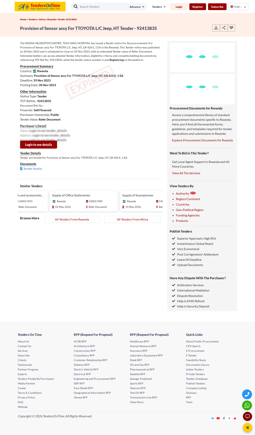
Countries (182, 204)
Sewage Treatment (141, 378)
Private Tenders (195, 374)
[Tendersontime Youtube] (218, 418)
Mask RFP (136, 360)
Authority (186, 193)
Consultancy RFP (84, 355)
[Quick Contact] (247, 394)
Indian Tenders (195, 369)
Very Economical (185, 249)
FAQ (20, 402)
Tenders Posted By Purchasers (36, 378)
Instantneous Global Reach (192, 243)
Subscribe (217, 6)
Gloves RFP (81, 397)
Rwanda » (52, 19)
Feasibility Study (196, 360)
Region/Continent (188, 199)
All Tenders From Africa (132, 219)
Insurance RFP (138, 350)
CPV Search (193, 346)
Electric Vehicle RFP (86, 369)
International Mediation (190, 290)
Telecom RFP (138, 388)
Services (23, 350)
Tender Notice (32, 168)
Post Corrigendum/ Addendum (195, 254)
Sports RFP (136, 383)
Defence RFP (82, 364)
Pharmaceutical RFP (142, 369)
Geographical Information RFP (92, 392)
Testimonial (25, 364)
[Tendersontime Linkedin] (213, 418)
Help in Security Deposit (190, 306)
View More (136, 402)
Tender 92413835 (67, 19)
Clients (22, 360)
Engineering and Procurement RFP (95, 378)
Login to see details (38, 144)
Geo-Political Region (190, 210)
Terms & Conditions (30, 392)
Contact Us (24, 346)
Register (197, 6)
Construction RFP (85, 350)
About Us (23, 341)
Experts (22, 374)
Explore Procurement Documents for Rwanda (202, 140)
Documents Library (197, 364)
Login (179, 6)
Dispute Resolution (187, 296)
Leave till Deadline (187, 259)
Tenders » (33, 19)
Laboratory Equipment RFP (146, 355)
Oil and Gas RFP (139, 364)
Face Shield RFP (83, 388)
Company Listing (196, 388)
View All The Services (186, 173)
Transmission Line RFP (143, 397)
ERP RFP (79, 383)
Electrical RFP (82, 374)
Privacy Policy (26, 397)
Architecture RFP (84, 346)
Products (182, 220)
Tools (189, 402)
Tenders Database (196, 378)
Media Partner (26, 383)
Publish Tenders (181, 231)
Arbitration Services (188, 285)
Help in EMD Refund (188, 301)
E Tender (191, 355)
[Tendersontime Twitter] (229, 418)
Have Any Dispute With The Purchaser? (198, 278)
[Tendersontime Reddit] (235, 418)
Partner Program (28, 369)
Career (22, 388)
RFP (188, 397)
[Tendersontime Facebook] (224, 418)
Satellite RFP (137, 374)
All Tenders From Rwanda (72, 219)
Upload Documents (187, 265)
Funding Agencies (188, 215)
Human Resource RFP (143, 346)
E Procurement (195, 350)
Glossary (191, 392)
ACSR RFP (80, 341)
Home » (24, 19)
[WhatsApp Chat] (247, 405)
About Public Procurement (202, 341)
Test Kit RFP (137, 392)
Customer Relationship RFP (90, 360)
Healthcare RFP (139, 341)
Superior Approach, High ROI (194, 238)
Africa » (43, 19)
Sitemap (22, 406)
